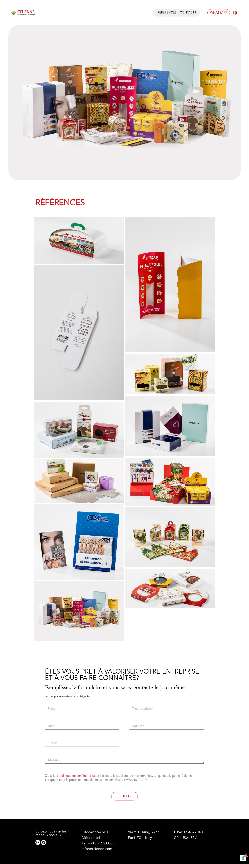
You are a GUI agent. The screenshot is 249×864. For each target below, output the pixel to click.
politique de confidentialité (77, 776)
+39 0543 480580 (101, 843)
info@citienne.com (97, 848)
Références (166, 12)
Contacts (188, 12)
